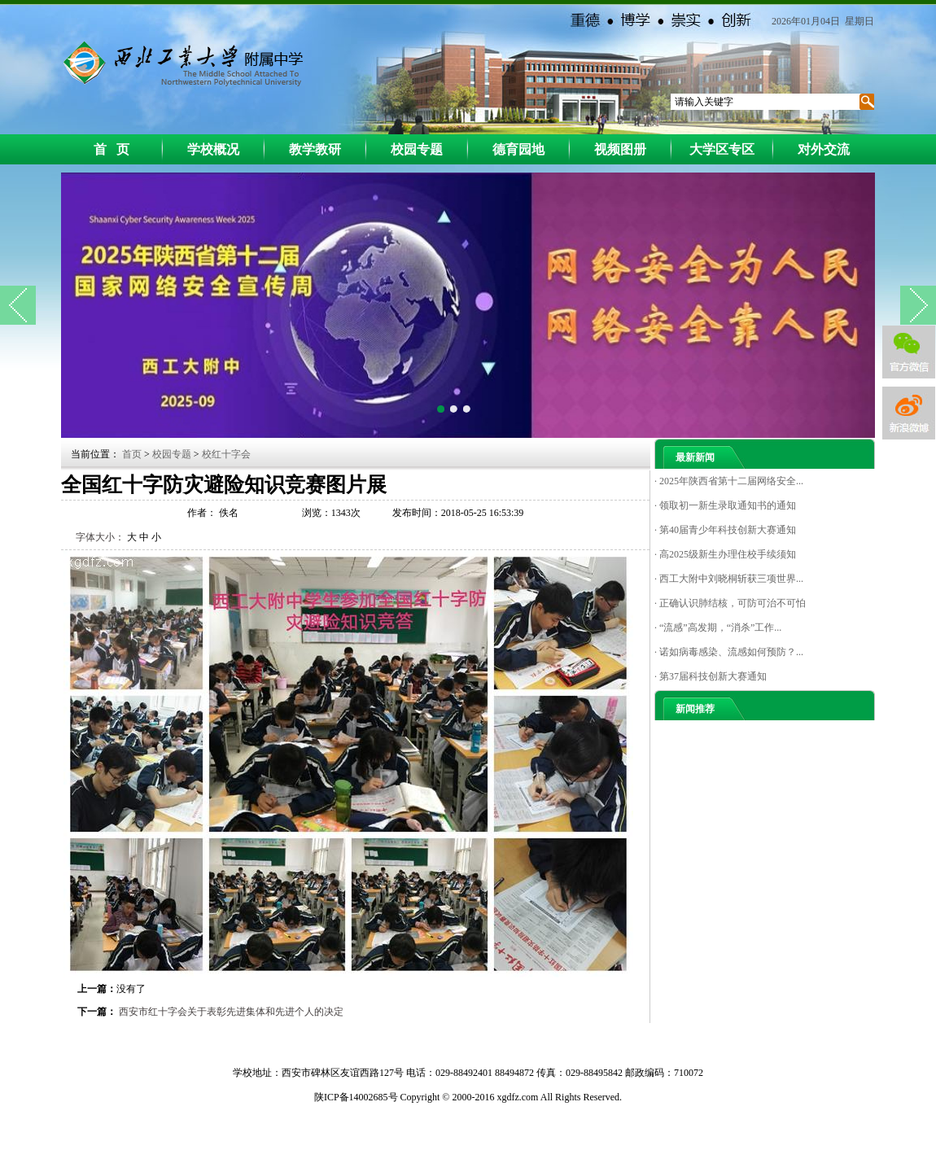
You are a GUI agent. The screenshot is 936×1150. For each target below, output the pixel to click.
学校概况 (213, 149)
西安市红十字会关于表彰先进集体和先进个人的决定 (231, 1011)
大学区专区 (721, 149)
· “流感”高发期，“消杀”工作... (717, 627)
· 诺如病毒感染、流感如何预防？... (728, 652)
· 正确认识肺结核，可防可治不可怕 (730, 603)
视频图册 (620, 149)
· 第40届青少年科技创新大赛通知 (725, 530)
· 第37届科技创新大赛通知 (710, 676)
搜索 (866, 102)
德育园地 (518, 149)
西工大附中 (180, 61)
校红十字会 (226, 454)
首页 (133, 454)
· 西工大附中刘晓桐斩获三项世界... (728, 578)
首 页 (111, 149)
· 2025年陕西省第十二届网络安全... (728, 481)
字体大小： (100, 537)
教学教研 (315, 149)
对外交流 (824, 149)
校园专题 (417, 149)
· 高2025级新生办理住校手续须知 (725, 554)
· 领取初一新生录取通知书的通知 (725, 505)
